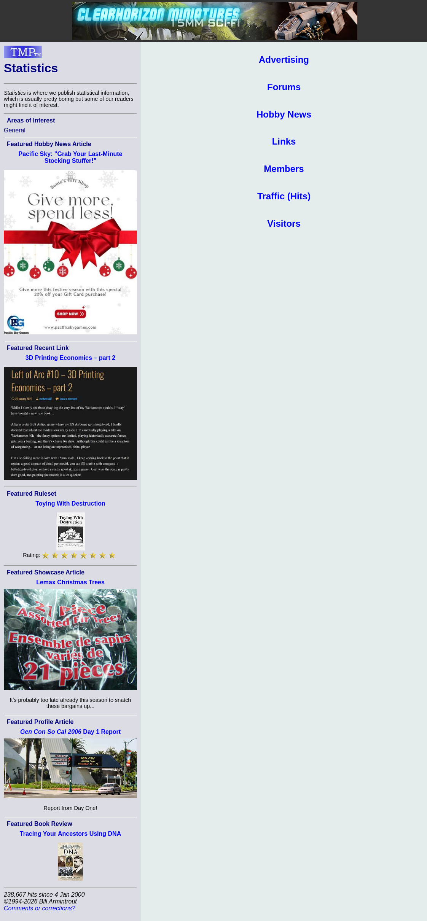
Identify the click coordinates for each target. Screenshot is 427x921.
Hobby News (284, 114)
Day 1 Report (70, 732)
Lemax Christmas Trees (70, 582)
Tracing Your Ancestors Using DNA (70, 833)
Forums (284, 87)
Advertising (284, 59)
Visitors (284, 223)
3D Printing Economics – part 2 (70, 358)
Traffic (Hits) (284, 196)
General (14, 130)
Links (284, 141)
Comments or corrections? (39, 908)
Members (284, 169)
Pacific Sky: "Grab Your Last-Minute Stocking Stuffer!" (71, 157)
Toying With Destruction (70, 503)
